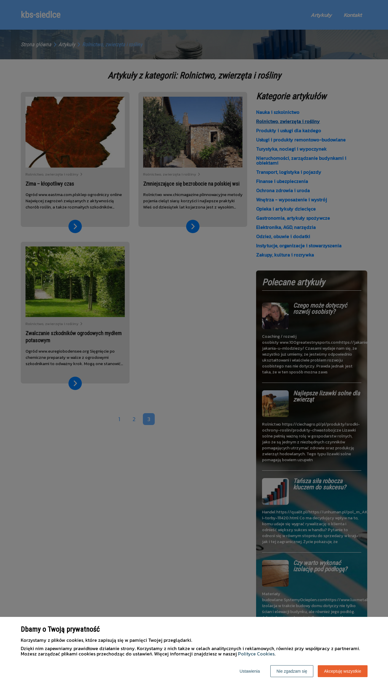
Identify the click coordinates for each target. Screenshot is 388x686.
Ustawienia (249, 671)
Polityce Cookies (256, 653)
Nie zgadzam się (292, 671)
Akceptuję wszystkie (342, 671)
